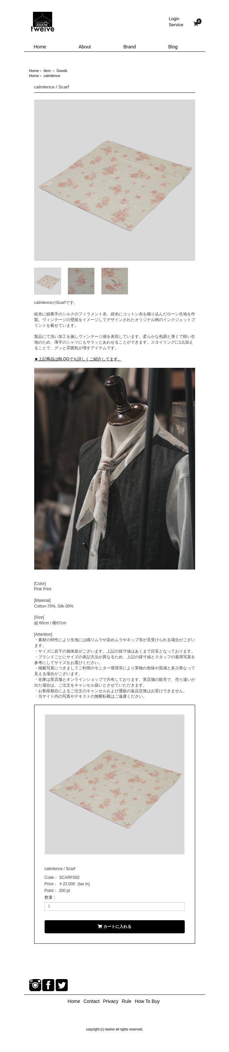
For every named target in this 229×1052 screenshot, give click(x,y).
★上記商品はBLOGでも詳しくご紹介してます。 (78, 359)
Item (47, 71)
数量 (49, 897)
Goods (61, 71)
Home (40, 46)
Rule (126, 1001)
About (84, 46)
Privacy (110, 1001)
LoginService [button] (176, 21)
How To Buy (147, 1001)
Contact (91, 1001)
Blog (173, 46)
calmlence (52, 76)
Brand (129, 46)
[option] (114, 180)
